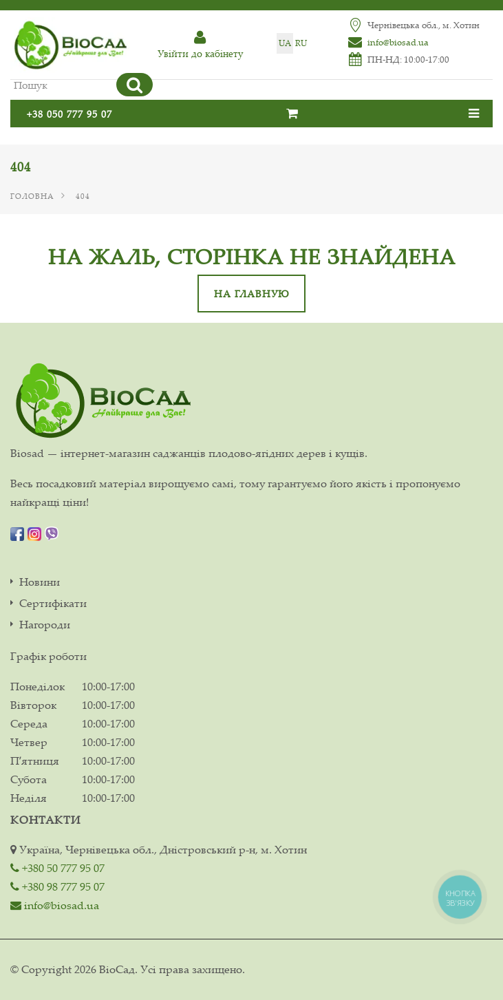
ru (301, 43)
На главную (251, 293)
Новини (39, 582)
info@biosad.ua (398, 42)
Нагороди (44, 624)
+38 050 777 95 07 (69, 113)
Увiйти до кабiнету (200, 45)
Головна (32, 196)
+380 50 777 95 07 (57, 867)
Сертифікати (53, 603)
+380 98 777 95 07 (57, 886)
